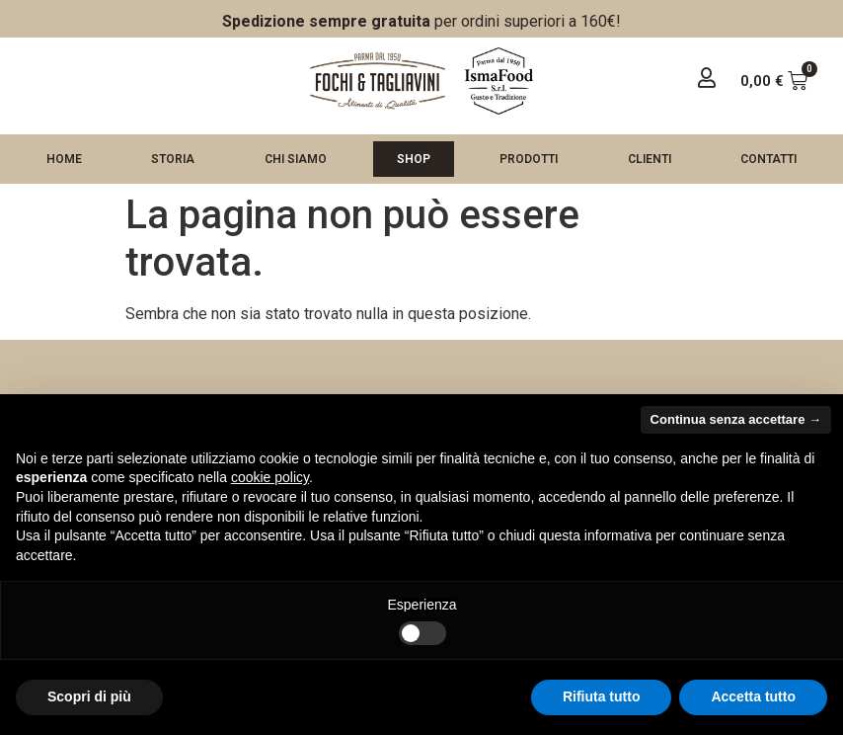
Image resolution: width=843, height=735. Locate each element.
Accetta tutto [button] (753, 696)
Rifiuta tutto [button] (602, 696)
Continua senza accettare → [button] (736, 419)
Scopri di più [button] (89, 696)
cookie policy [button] (270, 477)
